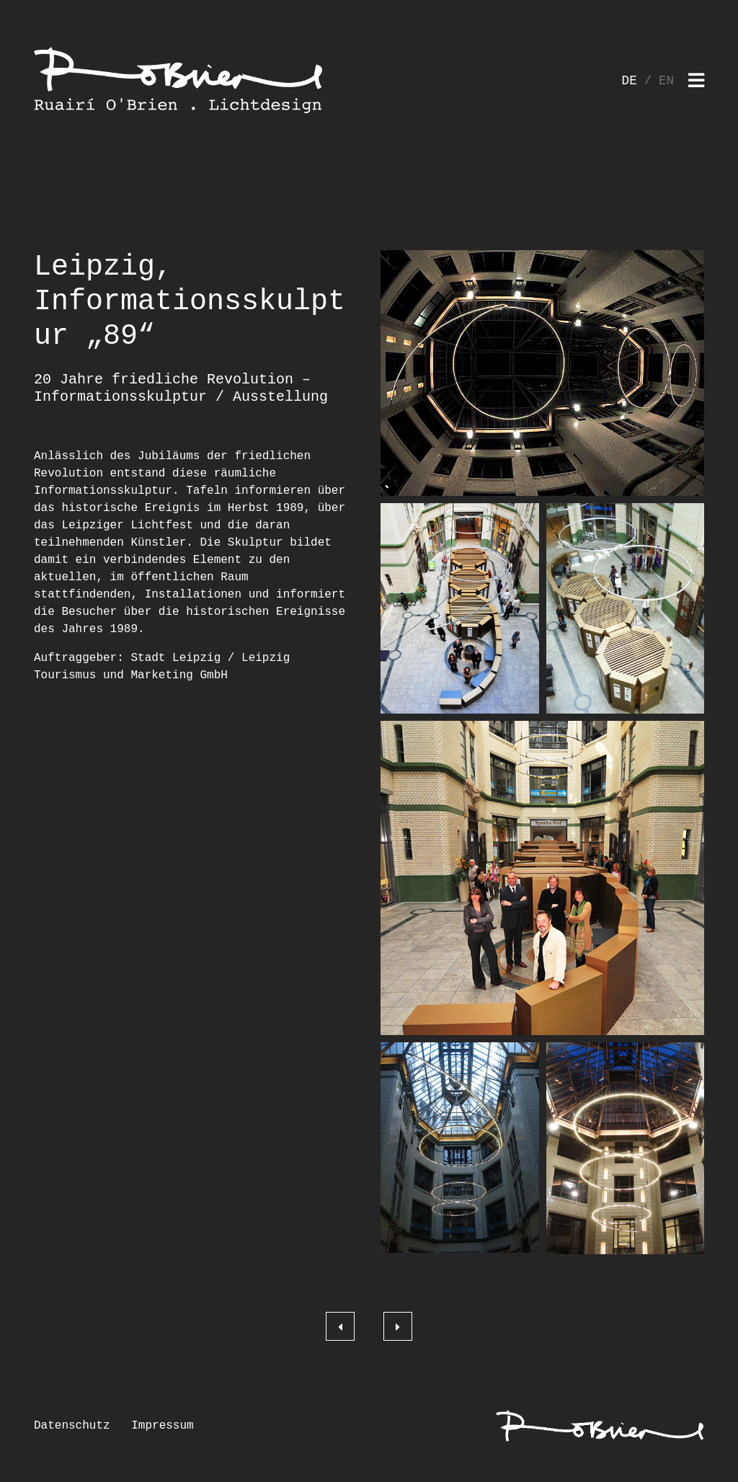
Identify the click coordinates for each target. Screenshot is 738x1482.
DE (629, 81)
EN (666, 81)
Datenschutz (72, 1425)
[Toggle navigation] (696, 81)
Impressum (162, 1425)
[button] (542, 373)
